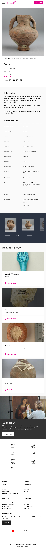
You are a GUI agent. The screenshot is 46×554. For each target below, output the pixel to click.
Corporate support (28, 487)
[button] (10, 225)
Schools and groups (8, 502)
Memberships (27, 484)
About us (5, 484)
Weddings (26, 508)
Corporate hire (27, 502)
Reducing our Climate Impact (10, 493)
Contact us (5, 491)
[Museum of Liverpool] (12, 446)
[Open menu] (3, 3)
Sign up (6, 522)
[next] (29, 235)
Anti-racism (5, 506)
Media (4, 489)
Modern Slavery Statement (23, 544)
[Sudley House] (33, 461)
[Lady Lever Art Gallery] (12, 469)
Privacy (12, 544)
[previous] (7, 235)
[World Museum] (33, 446)
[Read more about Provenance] (32, 186)
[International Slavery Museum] (12, 454)
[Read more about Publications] (32, 203)
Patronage (26, 489)
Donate (25, 491)
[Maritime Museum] (33, 454)
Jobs (3, 487)
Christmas (26, 504)
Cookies (34, 544)
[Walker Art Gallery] (12, 461)
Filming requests (28, 506)
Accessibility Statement (23, 546)
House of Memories (8, 504)
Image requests (6, 508)
